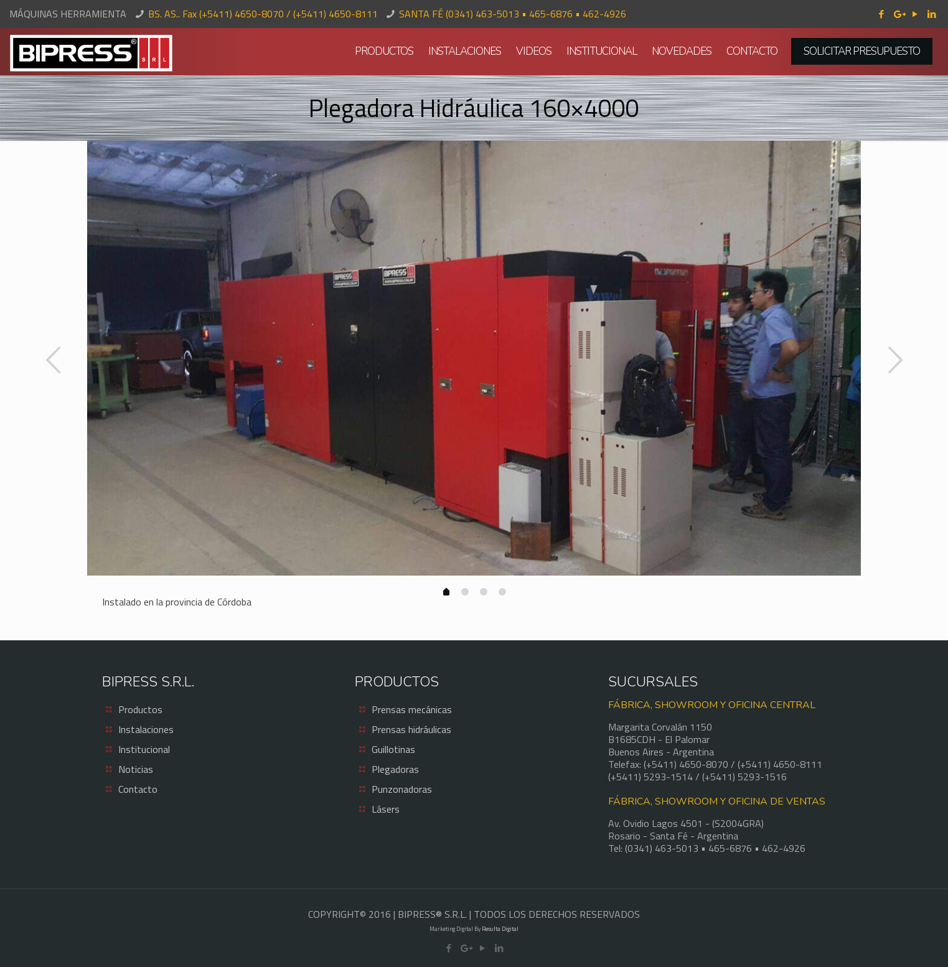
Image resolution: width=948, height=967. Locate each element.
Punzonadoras (402, 789)
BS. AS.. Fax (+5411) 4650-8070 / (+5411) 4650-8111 (263, 13)
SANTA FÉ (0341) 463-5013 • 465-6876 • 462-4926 (512, 13)
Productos (140, 709)
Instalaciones (146, 729)
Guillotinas (393, 749)
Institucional (144, 749)
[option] (474, 358)
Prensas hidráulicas (411, 729)
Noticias (135, 769)
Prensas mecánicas (412, 709)
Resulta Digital (500, 929)
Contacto (137, 789)
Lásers (386, 808)
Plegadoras (395, 769)
